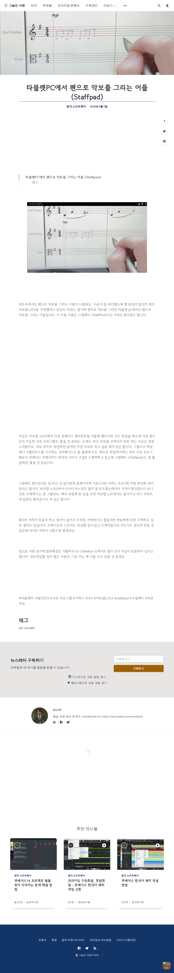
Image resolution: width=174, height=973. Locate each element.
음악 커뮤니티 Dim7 (73, 940)
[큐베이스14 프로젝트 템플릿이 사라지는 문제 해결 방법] (33, 893)
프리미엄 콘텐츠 (69, 5)
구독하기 (138, 668)
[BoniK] (39, 715)
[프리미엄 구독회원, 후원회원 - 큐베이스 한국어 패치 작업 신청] (87, 893)
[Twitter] (164, 131)
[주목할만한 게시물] (104, 845)
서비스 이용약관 (126, 940)
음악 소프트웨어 (76, 106)
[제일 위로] (164, 121)
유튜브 (42, 940)
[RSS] (95, 948)
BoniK (57, 710)
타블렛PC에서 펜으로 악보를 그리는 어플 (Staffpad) (63, 177)
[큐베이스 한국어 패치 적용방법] (140, 893)
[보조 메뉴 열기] (125, 5)
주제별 (47, 5)
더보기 (110, 5)
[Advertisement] (87, 141)
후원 (54, 940)
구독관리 (91, 5)
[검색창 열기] (159, 5)
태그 (35, 182)
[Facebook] (164, 141)
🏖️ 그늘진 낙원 (14, 5)
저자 (34, 5)
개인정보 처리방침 (100, 940)
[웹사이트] (54, 722)
